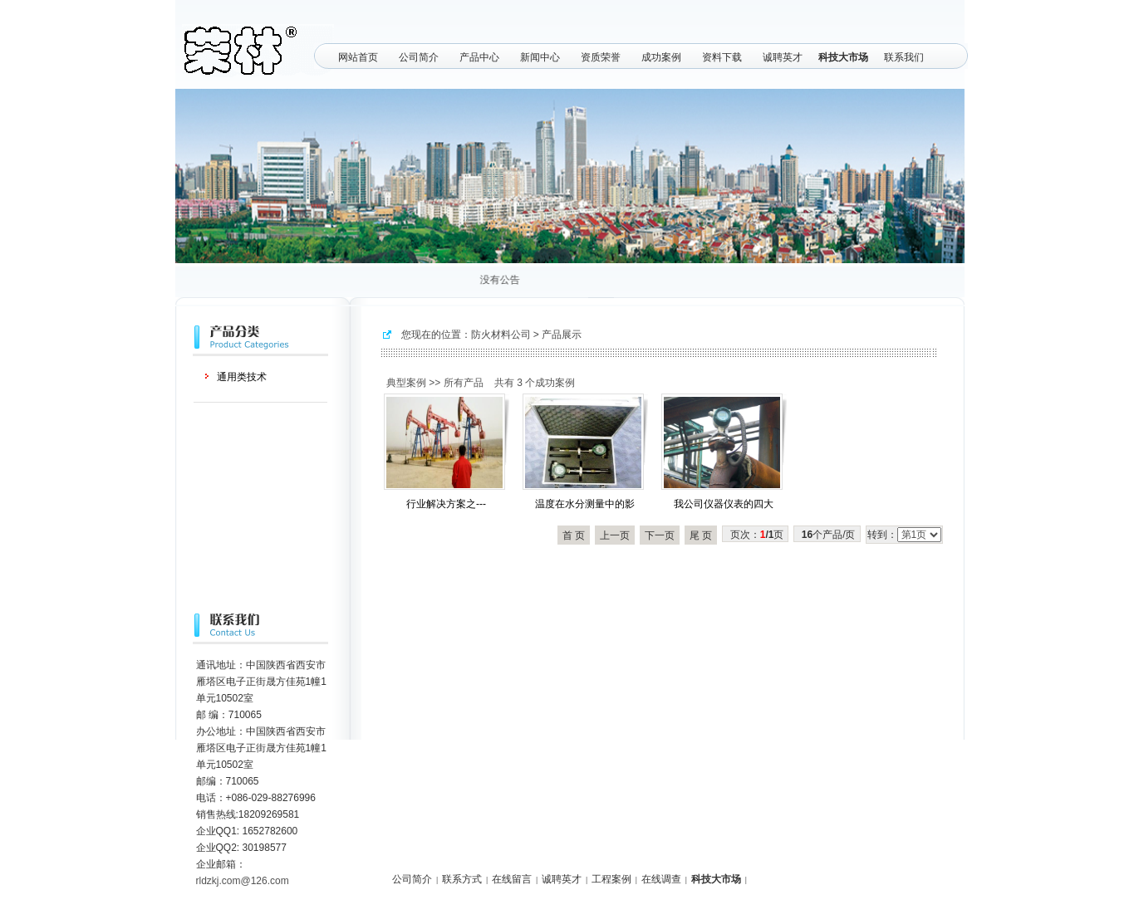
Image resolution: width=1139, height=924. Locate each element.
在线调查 (661, 879)
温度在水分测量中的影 (585, 504)
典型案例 (406, 383)
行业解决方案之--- (446, 504)
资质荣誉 (601, 57)
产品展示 (562, 334)
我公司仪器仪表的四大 (723, 504)
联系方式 (462, 879)
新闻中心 (540, 57)
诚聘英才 (783, 57)
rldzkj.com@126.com (242, 881)
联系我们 (904, 57)
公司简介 (419, 57)
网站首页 (358, 57)
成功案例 (661, 57)
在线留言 (512, 879)
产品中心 (479, 57)
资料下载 (722, 57)
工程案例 (611, 879)
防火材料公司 (501, 334)
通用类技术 (242, 377)
